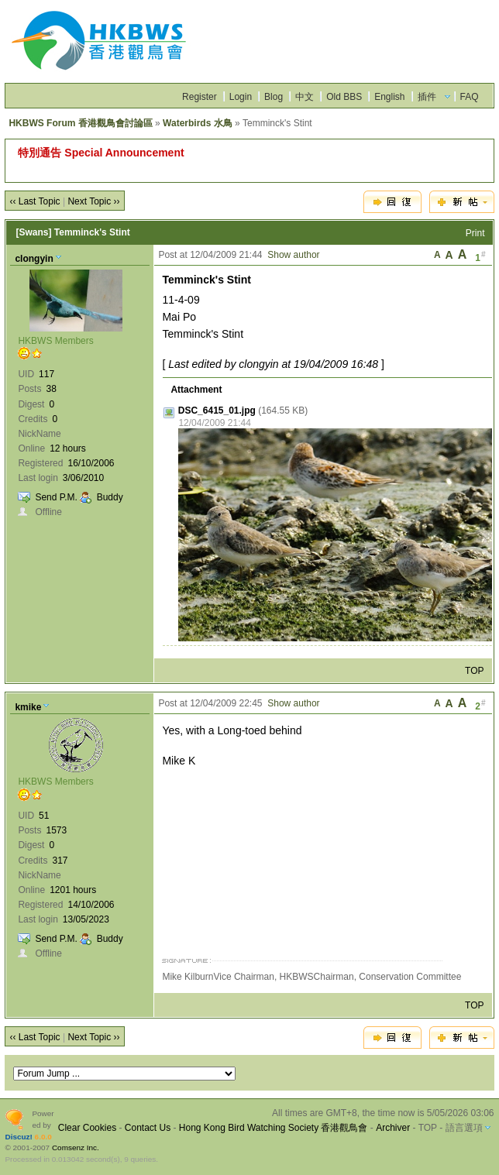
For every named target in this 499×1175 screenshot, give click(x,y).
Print (475, 233)
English (389, 96)
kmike (28, 707)
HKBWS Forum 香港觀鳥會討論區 (80, 123)
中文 (304, 96)
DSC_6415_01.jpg (217, 410)
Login (240, 96)
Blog (273, 96)
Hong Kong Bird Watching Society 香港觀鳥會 (273, 1127)
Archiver (393, 1127)
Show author (293, 254)
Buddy (110, 497)
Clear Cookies (87, 1127)
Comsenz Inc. (75, 1147)
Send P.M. (56, 497)
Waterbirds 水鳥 (197, 123)
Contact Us (147, 1127)
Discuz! (18, 1136)
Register (199, 96)
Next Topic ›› (93, 201)
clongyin (34, 258)
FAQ (469, 96)
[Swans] (33, 232)
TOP (474, 670)
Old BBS (344, 96)
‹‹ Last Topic (34, 201)
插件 (427, 96)
